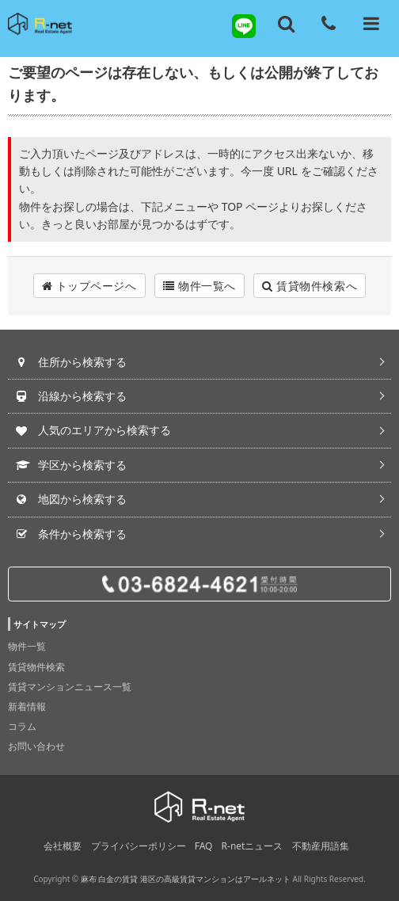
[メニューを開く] (371, 24)
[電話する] (328, 24)
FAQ (204, 846)
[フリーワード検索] (286, 24)
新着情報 (27, 706)
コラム (22, 726)
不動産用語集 (320, 846)
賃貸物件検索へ (309, 285)
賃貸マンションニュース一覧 (69, 686)
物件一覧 (27, 646)
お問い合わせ (36, 746)
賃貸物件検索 (36, 667)
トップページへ (89, 285)
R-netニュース (252, 846)
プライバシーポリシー (138, 846)
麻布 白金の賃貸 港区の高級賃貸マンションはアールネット (186, 878)
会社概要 (63, 846)
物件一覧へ (199, 285)
